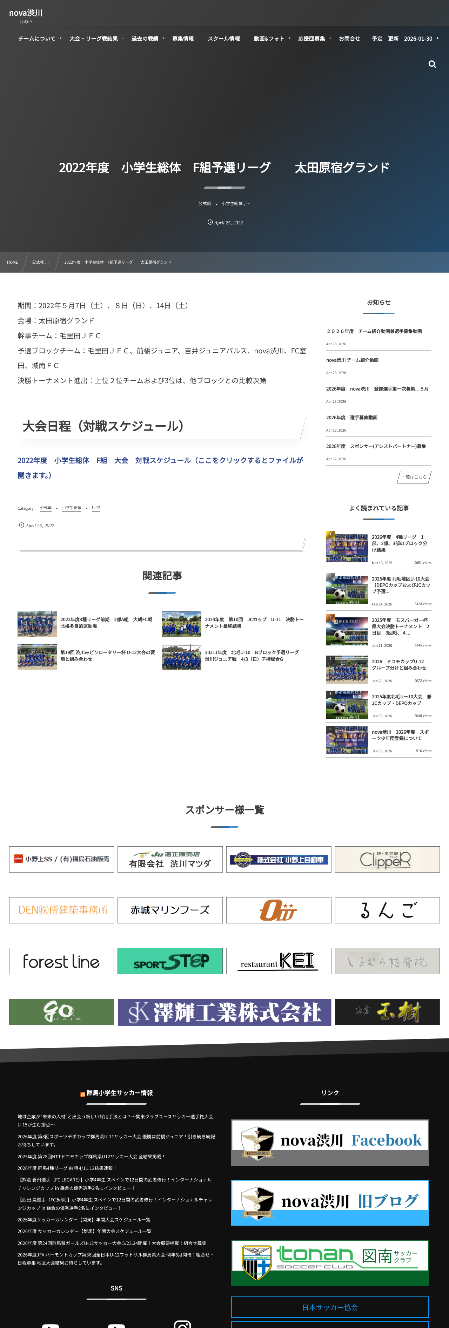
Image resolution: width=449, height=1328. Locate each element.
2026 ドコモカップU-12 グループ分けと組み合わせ (400, 664)
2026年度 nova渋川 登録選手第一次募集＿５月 (377, 388)
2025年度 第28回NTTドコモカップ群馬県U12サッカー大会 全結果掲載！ (92, 1156)
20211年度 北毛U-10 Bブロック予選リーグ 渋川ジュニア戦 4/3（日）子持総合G (254, 661)
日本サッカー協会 (330, 1307)
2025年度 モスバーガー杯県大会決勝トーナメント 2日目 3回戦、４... (400, 626)
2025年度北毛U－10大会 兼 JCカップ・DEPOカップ (401, 699)
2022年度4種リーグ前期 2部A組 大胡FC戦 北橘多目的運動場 (108, 628)
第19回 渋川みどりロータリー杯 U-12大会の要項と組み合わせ (107, 661)
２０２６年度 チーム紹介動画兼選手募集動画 (374, 331)
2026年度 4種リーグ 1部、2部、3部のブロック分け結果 (399, 543)
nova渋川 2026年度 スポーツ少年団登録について (400, 735)
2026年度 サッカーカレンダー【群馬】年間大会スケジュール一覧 (85, 1231)
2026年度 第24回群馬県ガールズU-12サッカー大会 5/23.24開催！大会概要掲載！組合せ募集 (112, 1243)
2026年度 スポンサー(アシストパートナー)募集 (376, 446)
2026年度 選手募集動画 (351, 417)
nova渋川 (26, 12)
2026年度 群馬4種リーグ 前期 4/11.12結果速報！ (68, 1168)
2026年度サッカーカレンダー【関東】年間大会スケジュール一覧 (84, 1219)
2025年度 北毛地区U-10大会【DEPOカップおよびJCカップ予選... (401, 585)
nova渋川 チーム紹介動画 (352, 360)
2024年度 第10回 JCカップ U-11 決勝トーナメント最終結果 (254, 628)
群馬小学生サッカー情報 (120, 1086)
